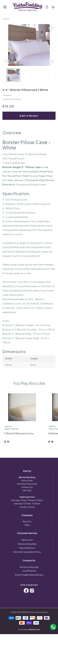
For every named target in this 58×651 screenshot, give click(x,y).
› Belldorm (7, 95)
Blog (27, 525)
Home (6, 19)
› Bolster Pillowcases (11, 99)
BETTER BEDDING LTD (25, 612)
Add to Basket (29, 115)
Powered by (29, 629)
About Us (27, 521)
